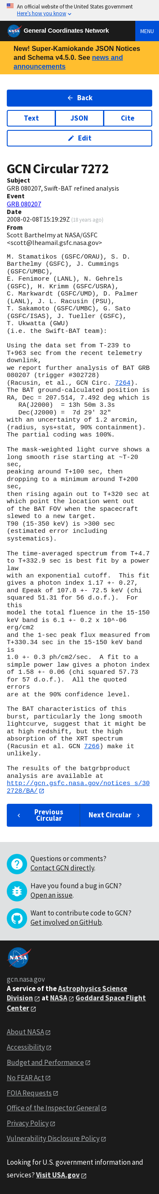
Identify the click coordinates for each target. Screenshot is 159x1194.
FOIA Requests (29, 1093)
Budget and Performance (45, 1062)
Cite (127, 118)
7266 (91, 746)
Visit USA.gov (58, 1175)
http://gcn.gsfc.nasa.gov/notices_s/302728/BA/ (78, 787)
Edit (79, 138)
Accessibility (26, 1047)
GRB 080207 (24, 204)
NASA (58, 998)
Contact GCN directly (62, 868)
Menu (147, 31)
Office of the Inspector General (53, 1108)
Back (79, 97)
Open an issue (52, 895)
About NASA (25, 1031)
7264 (122, 383)
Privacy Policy (28, 1123)
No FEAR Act (25, 1077)
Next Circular (115, 815)
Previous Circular (39, 815)
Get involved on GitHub (66, 922)
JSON (79, 118)
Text (31, 118)
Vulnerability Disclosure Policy (53, 1138)
